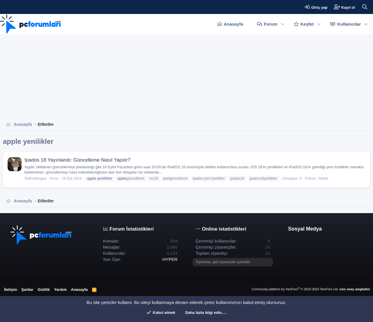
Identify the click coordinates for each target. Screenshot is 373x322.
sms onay (346, 289)
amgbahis (362, 289)
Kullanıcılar (349, 24)
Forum (270, 24)
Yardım (60, 289)
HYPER (169, 259)
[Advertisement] (178, 77)
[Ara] (364, 7)
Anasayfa (233, 24)
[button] (282, 24)
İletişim (10, 289)
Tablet (323, 178)
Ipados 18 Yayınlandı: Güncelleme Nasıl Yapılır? (77, 160)
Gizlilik (44, 289)
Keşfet (307, 24)
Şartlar (27, 289)
